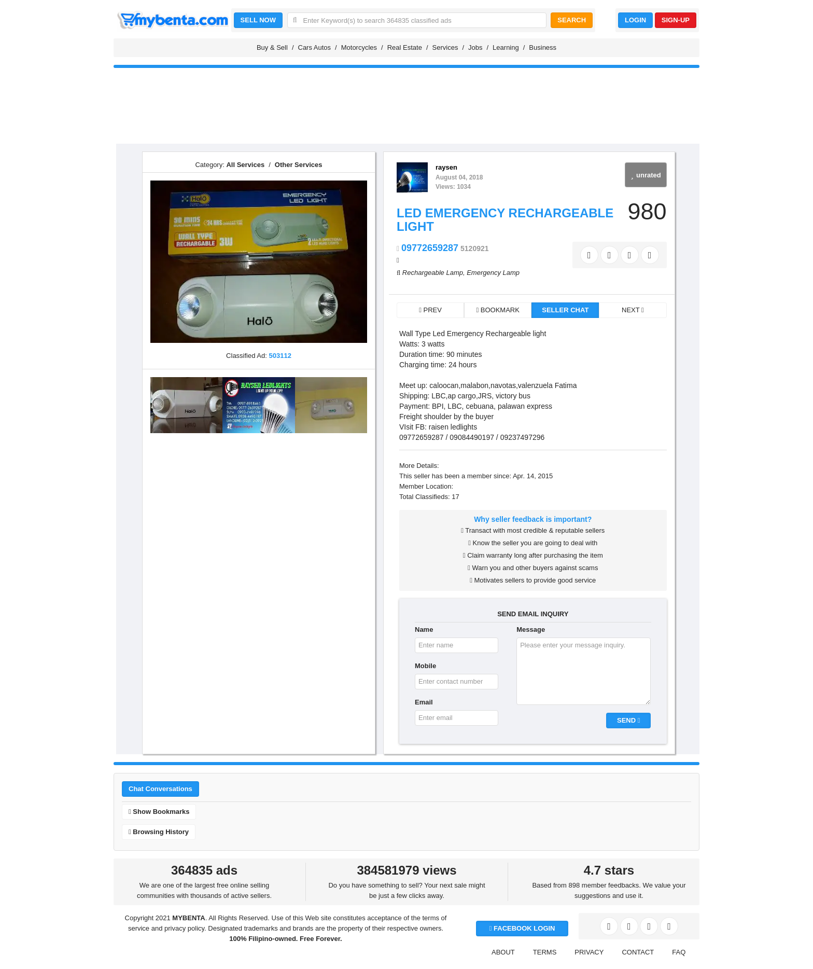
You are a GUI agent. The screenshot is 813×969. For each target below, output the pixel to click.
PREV (430, 310)
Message (530, 629)
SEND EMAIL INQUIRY (532, 614)
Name (424, 629)
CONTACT (638, 952)
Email (424, 702)
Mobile (425, 666)
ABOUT (503, 952)
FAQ (678, 952)
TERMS (545, 952)
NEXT (633, 310)
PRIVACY (589, 952)
